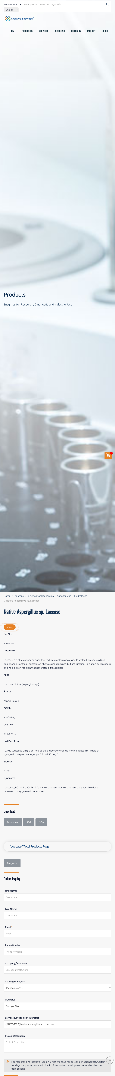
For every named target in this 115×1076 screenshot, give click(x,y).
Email (8, 927)
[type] (13, 4)
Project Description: (15, 1036)
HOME (13, 32)
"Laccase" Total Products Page (29, 846)
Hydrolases (80, 595)
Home (7, 595)
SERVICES (44, 32)
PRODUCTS (27, 32)
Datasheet (13, 822)
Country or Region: (15, 981)
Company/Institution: (16, 963)
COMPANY (76, 32)
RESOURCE (60, 32)
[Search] (107, 4)
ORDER (105, 32)
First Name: (11, 890)
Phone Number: (13, 945)
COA (41, 822)
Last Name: (11, 909)
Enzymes (19, 595)
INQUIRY (91, 32)
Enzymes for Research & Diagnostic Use (49, 595)
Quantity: (10, 999)
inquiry (9, 626)
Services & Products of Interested (22, 1017)
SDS (29, 822)
